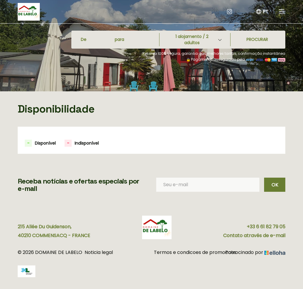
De (83, 39)
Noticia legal (99, 252)
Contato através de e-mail (254, 235)
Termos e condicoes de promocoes (187, 252)
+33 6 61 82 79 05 (266, 226)
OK (274, 184)
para (119, 39)
